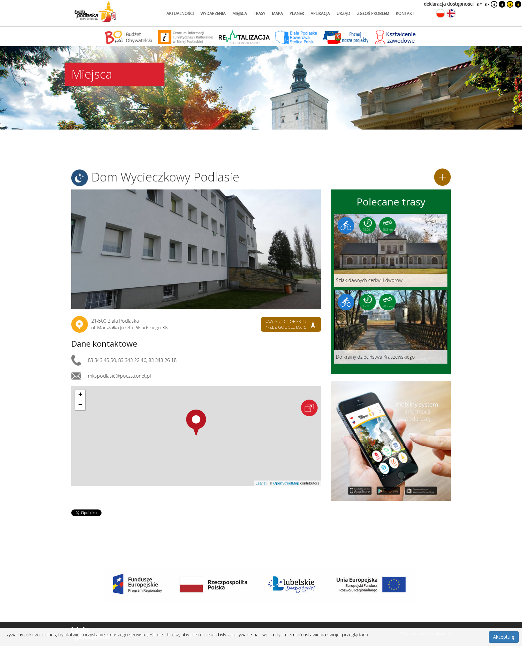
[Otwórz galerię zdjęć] (196, 249)
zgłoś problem (373, 13)
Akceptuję (503, 637)
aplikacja (320, 13)
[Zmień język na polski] (440, 13)
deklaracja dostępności (448, 4)
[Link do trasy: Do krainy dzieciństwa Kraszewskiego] (390, 327)
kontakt (405, 13)
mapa (277, 13)
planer (297, 13)
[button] (196, 423)
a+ (479, 4)
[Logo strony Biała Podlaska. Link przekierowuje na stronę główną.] (95, 11)
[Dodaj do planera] (442, 177)
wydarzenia (213, 13)
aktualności (180, 13)
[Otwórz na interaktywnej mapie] (309, 408)
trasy (259, 13)
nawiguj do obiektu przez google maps (285, 324)
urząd (343, 13)
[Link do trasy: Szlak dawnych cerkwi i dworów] (390, 250)
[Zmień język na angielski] (451, 13)
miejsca (239, 13)
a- (487, 4)
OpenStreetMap (286, 483)
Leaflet (261, 483)
